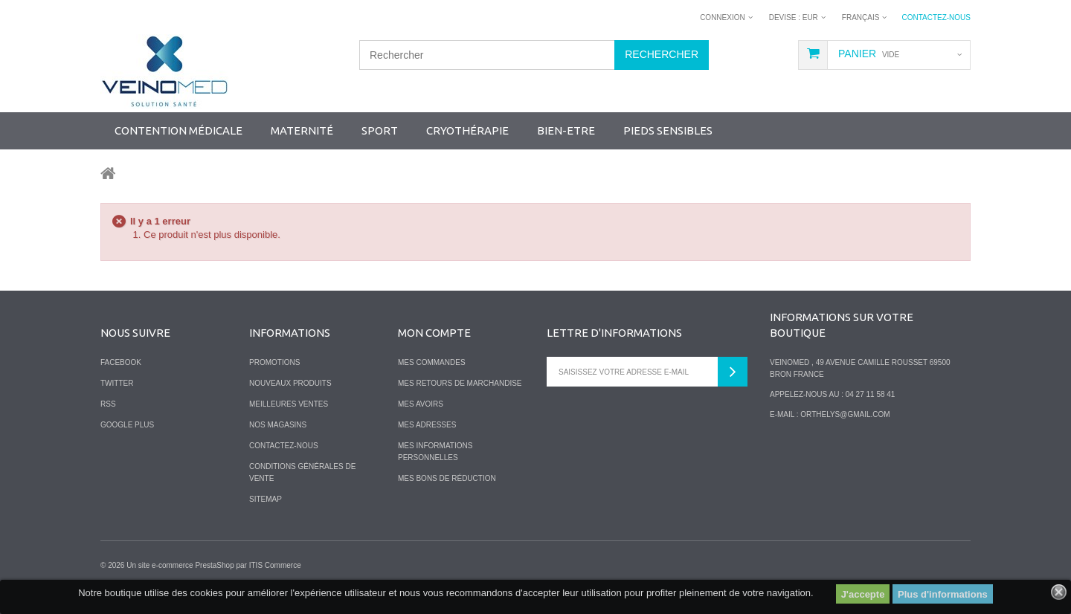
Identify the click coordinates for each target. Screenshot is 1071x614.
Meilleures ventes (288, 404)
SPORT (379, 130)
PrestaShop (214, 565)
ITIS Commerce (275, 565)
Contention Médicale (178, 130)
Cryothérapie (467, 130)
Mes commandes (432, 362)
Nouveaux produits (290, 383)
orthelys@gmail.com (845, 414)
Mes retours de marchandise (460, 383)
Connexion (722, 17)
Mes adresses (427, 425)
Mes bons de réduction (447, 478)
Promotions (274, 362)
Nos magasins (277, 425)
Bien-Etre (566, 130)
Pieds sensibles (668, 130)
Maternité (302, 130)
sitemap (265, 499)
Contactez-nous (936, 17)
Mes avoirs (420, 404)
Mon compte (434, 332)
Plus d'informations (943, 594)
